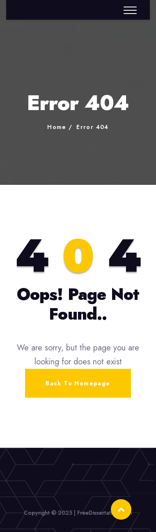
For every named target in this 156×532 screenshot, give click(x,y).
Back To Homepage (78, 383)
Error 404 (92, 127)
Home (57, 127)
